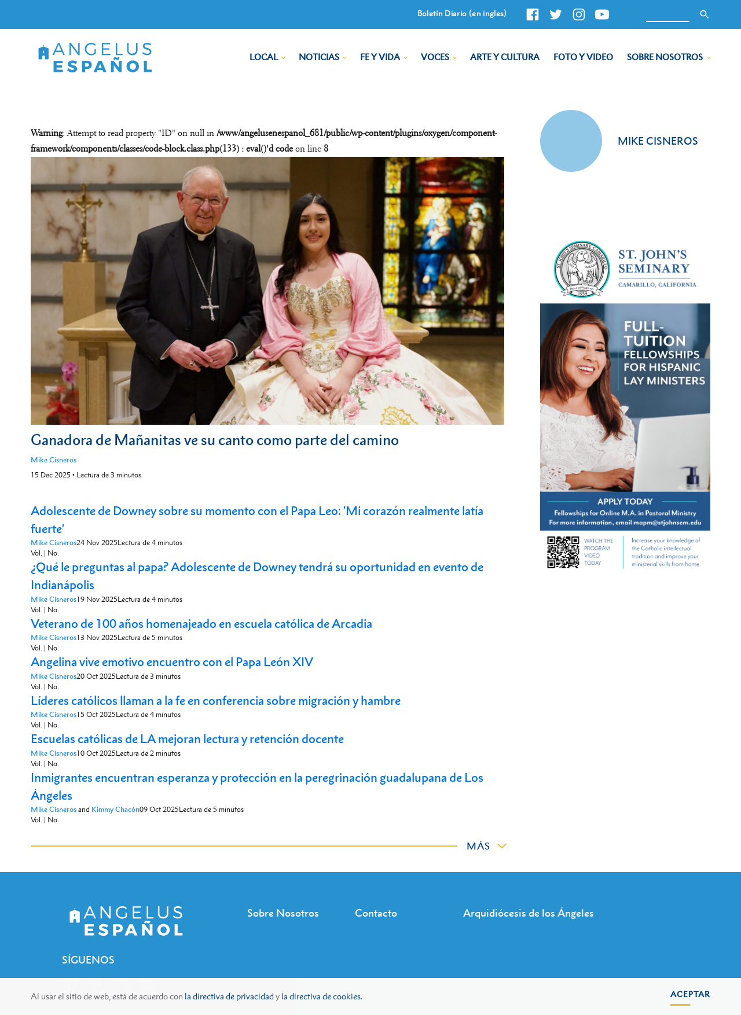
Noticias (319, 57)
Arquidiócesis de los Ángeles (528, 913)
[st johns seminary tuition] (625, 570)
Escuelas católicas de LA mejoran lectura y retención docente (187, 738)
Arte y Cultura (505, 57)
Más (478, 846)
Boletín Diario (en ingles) (462, 13)
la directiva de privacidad (229, 996)
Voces (435, 57)
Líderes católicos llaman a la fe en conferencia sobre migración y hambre (216, 700)
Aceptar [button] (690, 994)
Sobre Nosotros (665, 57)
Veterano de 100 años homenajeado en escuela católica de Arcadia (201, 623)
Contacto (376, 913)
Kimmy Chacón (115, 809)
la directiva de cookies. (321, 996)
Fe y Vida (380, 57)
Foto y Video (583, 57)
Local (264, 57)
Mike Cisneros (53, 459)
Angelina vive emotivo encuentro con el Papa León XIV (172, 661)
